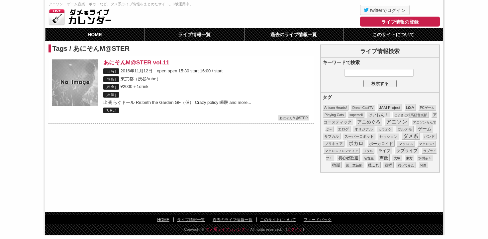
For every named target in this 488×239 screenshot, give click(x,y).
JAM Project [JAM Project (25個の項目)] (389, 107)
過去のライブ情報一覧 (293, 34)
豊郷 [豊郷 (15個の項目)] (388, 165)
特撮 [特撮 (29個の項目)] (336, 165)
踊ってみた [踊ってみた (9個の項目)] (406, 165)
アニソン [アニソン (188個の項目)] (396, 121)
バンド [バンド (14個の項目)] (429, 136)
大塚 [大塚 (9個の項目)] (397, 158)
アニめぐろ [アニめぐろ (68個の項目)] (368, 121)
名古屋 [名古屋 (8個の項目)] (369, 158)
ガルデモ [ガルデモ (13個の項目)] (404, 129)
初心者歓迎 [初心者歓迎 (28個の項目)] (348, 158)
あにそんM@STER (293, 118)
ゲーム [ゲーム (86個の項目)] (425, 128)
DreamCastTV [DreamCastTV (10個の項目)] (362, 108)
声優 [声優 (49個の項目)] (383, 157)
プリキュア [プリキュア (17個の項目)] (334, 144)
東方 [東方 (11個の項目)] (409, 158)
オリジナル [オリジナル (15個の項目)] (363, 129)
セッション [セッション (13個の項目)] (388, 136)
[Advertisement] (244, 192)
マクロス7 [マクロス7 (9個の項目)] (426, 144)
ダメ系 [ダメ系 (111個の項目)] (410, 136)
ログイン (295, 229)
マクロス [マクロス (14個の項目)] (406, 144)
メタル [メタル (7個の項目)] (368, 151)
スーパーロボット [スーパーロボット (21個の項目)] (359, 136)
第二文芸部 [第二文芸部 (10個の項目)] (354, 165)
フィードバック (318, 219)
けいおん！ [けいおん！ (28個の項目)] (378, 115)
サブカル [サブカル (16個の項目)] (331, 136)
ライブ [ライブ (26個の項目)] (384, 150)
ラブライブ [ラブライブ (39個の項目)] (407, 150)
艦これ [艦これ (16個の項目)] (373, 165)
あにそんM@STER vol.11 (136, 62)
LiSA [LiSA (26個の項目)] (410, 107)
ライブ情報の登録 (400, 22)
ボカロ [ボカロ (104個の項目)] (355, 143)
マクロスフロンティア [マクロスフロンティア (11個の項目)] (341, 151)
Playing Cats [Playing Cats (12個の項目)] (334, 115)
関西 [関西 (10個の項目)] (423, 165)
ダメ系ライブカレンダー (82, 17)
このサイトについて (393, 34)
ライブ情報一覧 (194, 34)
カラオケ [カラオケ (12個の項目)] (385, 129)
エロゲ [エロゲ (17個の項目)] (343, 129)
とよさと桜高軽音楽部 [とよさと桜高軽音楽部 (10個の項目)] (410, 115)
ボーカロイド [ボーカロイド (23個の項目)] (381, 143)
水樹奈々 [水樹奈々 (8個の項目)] (425, 158)
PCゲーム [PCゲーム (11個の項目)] (427, 108)
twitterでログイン (385, 10)
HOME (95, 34)
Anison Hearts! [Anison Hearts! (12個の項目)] (335, 108)
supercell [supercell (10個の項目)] (356, 115)
